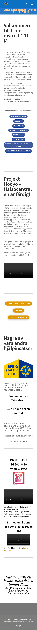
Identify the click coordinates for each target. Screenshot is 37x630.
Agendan (18, 121)
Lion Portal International (18, 151)
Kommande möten (18, 116)
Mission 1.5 (18, 126)
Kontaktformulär (18, 317)
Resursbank (18, 135)
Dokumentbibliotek (18, 130)
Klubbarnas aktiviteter (18, 303)
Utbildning (18, 139)
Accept (18, 626)
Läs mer (18, 310)
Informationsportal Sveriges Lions (18, 145)
